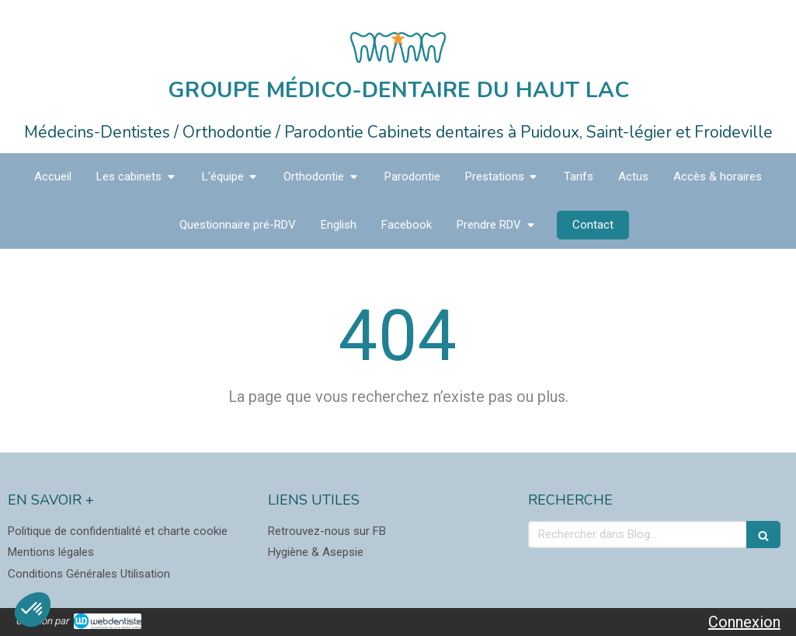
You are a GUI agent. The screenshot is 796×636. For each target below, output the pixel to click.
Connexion (744, 622)
